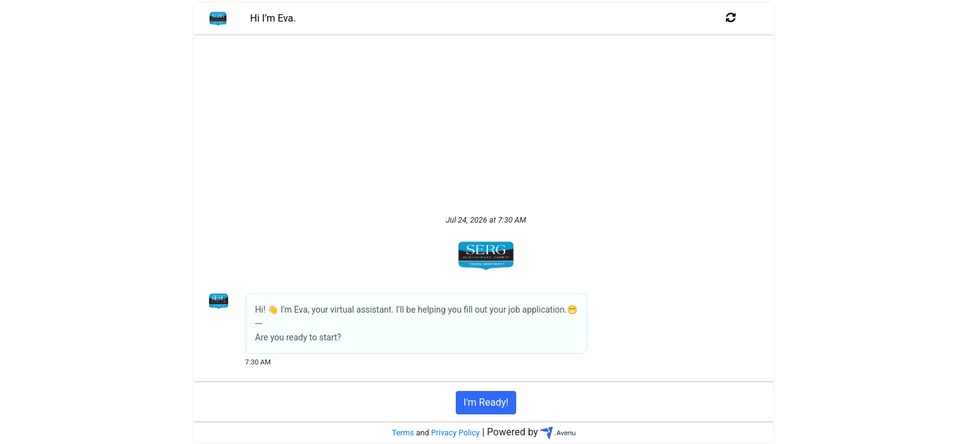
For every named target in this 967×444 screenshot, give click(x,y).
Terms (403, 432)
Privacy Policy (455, 432)
